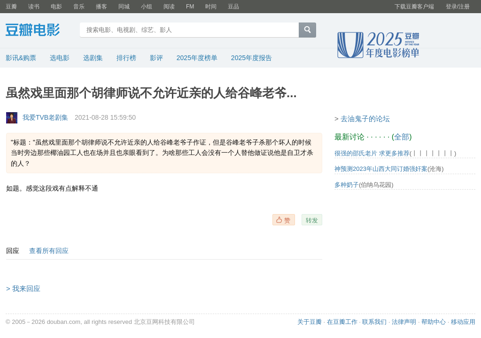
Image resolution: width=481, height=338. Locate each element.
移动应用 (463, 321)
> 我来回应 (23, 288)
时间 (211, 6)
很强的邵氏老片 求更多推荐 (372, 153)
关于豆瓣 (309, 321)
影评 (156, 57)
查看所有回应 (49, 250)
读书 (33, 6)
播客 (101, 6)
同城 (124, 6)
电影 (56, 6)
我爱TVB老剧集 (45, 117)
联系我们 (374, 321)
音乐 (79, 6)
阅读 (169, 6)
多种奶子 (346, 184)
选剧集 (93, 57)
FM (190, 6)
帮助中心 (433, 321)
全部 (401, 137)
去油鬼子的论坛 (365, 119)
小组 (146, 6)
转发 (312, 220)
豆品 (233, 6)
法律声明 (404, 321)
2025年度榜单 (197, 57)
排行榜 (126, 57)
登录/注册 (458, 6)
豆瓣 (11, 6)
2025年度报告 (251, 57)
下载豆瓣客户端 (414, 6)
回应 (12, 250)
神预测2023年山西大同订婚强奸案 (380, 168)
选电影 (60, 57)
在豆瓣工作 (342, 321)
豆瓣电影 (40, 31)
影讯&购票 (21, 57)
